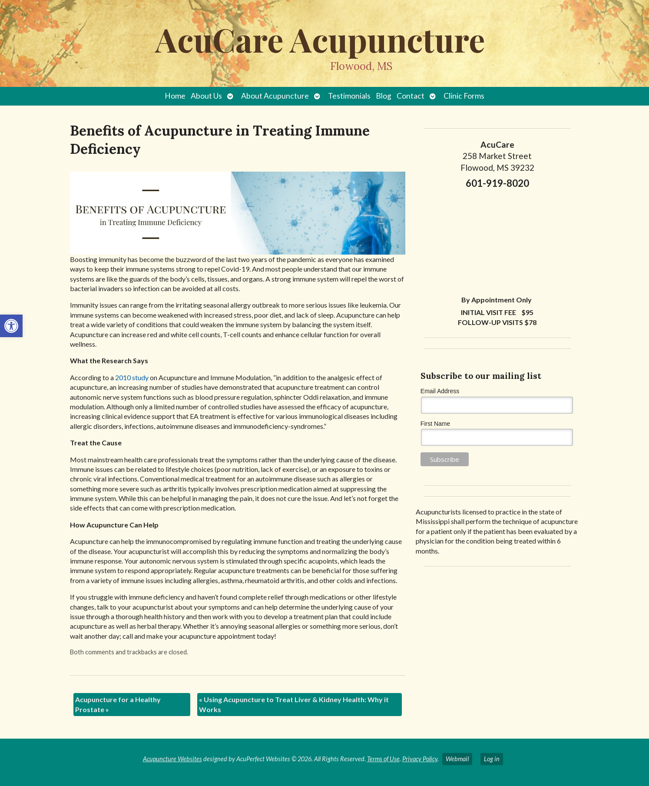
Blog (383, 95)
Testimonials (349, 95)
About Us (206, 95)
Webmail (457, 759)
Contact (410, 95)
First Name (435, 423)
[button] (11, 326)
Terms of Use (383, 759)
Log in (492, 759)
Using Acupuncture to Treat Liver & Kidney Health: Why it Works (294, 704)
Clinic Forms (464, 95)
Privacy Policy (419, 759)
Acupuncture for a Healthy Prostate (118, 704)
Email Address (440, 391)
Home (175, 95)
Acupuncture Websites (172, 759)
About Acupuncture (275, 95)
